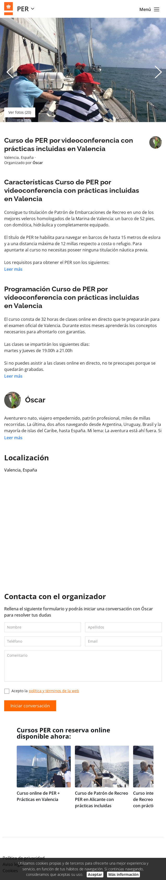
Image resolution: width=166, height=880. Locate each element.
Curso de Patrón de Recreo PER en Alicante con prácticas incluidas (101, 799)
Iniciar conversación (30, 706)
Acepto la (41, 691)
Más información (123, 874)
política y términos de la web (54, 690)
